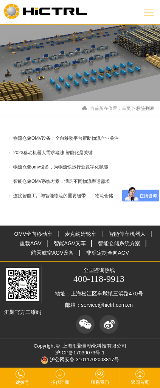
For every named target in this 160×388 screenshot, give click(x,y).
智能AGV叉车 (70, 243)
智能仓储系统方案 (119, 243)
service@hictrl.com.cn (107, 305)
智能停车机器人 (127, 234)
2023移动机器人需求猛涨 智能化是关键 (53, 152)
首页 (126, 108)
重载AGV (31, 243)
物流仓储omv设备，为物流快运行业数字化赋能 (60, 167)
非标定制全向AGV (107, 253)
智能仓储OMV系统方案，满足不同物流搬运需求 (61, 181)
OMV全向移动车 (33, 234)
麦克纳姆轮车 (80, 234)
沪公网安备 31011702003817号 (80, 359)
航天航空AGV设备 (52, 253)
